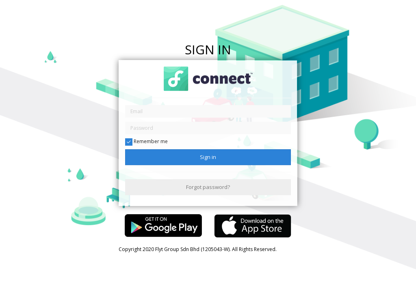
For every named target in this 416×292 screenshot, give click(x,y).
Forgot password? (208, 187)
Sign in (208, 157)
